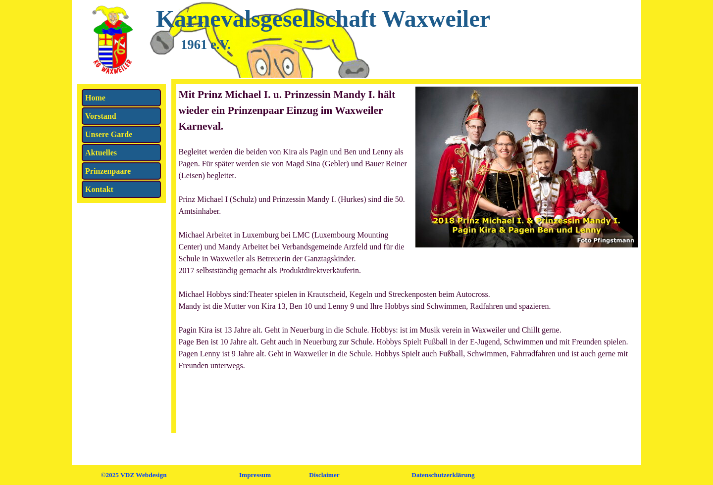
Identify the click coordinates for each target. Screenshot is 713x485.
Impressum (255, 475)
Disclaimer (324, 475)
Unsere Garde (108, 134)
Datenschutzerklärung (442, 475)
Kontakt (99, 189)
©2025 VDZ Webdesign (133, 475)
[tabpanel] (409, 235)
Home (95, 98)
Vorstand (100, 116)
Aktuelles (101, 152)
